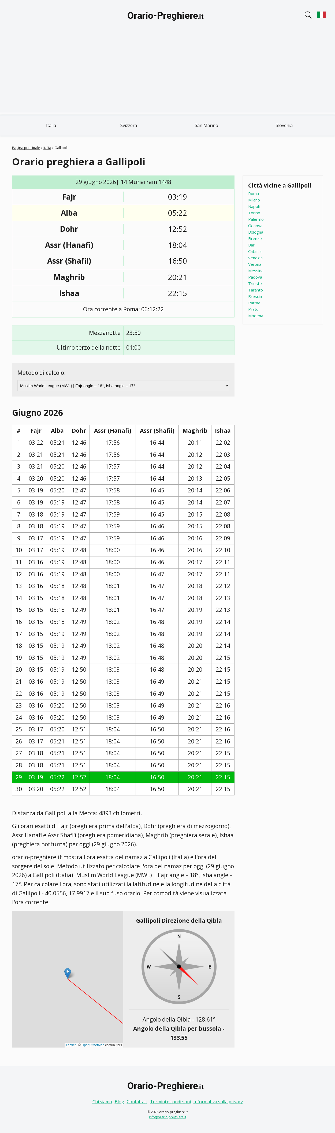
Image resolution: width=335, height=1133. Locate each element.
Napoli (254, 206)
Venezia (255, 257)
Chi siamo (102, 1102)
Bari (251, 245)
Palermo (256, 219)
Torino (254, 212)
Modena (255, 315)
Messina (255, 270)
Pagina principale (26, 147)
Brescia (255, 296)
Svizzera (128, 125)
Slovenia (284, 125)
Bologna (255, 232)
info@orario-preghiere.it (167, 1117)
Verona (254, 264)
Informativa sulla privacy (218, 1102)
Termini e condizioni (170, 1102)
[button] (67, 973)
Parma (254, 302)
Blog (119, 1102)
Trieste (255, 283)
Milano (254, 200)
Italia (51, 125)
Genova (255, 225)
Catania (255, 251)
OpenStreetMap (92, 1045)
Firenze (255, 238)
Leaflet (71, 1045)
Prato (253, 309)
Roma (253, 193)
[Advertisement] (167, 75)
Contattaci (137, 1102)
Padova (255, 277)
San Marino (206, 125)
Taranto (255, 290)
